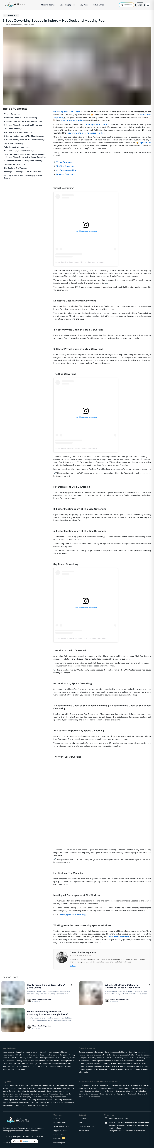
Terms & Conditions (86, 1126)
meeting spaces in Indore (72, 120)
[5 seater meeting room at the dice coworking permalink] (52, 527)
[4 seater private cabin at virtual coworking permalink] (52, 325)
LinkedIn (73, 966)
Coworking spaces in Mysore (114, 1066)
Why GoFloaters (59, 1122)
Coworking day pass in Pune (57, 1091)
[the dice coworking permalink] (52, 370)
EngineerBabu (144, 142)
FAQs (81, 1122)
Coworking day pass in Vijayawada (34, 1105)
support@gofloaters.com (118, 1118)
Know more (27, 1141)
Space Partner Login (61, 1126)
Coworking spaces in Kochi (112, 1063)
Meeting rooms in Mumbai (57, 1052)
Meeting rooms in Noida (35, 1055)
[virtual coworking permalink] (52, 184)
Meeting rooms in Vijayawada (14, 1069)
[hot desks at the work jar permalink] (52, 869)
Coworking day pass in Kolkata (14, 1100)
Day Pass (84, 5)
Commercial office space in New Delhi (113, 1088)
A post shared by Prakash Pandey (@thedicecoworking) (76, 448)
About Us (56, 1118)
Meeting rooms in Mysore (61, 1063)
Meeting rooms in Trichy (12, 1066)
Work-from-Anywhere (118, 936)
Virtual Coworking (64, 162)
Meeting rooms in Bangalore (13, 1052)
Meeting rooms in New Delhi (13, 1055)
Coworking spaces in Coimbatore (131, 1061)
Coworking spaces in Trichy (137, 1066)
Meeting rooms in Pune (29, 1058)
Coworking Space (67, 5)
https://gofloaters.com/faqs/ (73, 914)
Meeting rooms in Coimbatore (27, 1061)
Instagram (17, 1137)
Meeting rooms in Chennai (36, 1052)
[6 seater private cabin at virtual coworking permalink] (52, 345)
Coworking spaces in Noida (123, 1055)
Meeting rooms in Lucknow (60, 1066)
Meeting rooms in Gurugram (56, 1055)
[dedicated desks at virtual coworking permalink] (52, 296)
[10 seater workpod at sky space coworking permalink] (52, 726)
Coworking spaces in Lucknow (120, 1069)
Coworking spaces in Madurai (90, 1066)
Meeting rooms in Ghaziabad (50, 1058)
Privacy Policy (84, 1130)
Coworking (11, 15)
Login (140, 5)
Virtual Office (98, 5)
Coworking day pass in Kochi (55, 1097)
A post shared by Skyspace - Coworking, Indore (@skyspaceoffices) (80, 638)
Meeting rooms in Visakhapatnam (35, 1066)
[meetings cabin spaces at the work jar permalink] (52, 891)
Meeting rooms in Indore (49, 1061)
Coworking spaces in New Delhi (99, 1055)
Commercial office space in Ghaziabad (121, 1094)
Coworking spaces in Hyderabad (100, 1058)
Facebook (6, 1137)
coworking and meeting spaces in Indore (86, 133)
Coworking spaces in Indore (66, 111)
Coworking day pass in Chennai (42, 1085)
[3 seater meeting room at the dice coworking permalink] (52, 505)
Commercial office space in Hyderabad (131, 1091)
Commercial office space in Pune (91, 1094)
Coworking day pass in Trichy (21, 1102)
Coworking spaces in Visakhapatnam (93, 1069)
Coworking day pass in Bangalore (15, 1085)
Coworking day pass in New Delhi (23, 1088)
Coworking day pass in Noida (49, 1088)
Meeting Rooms (48, 5)
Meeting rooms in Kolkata (18, 1063)
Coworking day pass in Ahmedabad (44, 1094)
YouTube (39, 1137)
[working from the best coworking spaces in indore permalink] (52, 921)
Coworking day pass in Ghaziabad (16, 1094)
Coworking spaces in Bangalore (91, 1052)
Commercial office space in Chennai (124, 1085)
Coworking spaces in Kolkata (135, 1063)
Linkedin (26, 1137)
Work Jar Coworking (65, 174)
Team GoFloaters (9, 25)
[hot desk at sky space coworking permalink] (52, 679)
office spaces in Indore (96, 124)
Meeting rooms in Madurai (40, 1063)
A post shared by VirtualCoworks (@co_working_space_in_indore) (79, 262)
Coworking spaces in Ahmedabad (104, 1061)
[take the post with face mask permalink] (52, 646)
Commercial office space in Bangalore (93, 1085)
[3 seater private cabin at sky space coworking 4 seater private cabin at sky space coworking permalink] (52, 701)
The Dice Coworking (65, 166)
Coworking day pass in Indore (31, 1097)
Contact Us (83, 1118)
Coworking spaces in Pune (125, 1058)
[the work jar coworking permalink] (52, 752)
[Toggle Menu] (148, 5)
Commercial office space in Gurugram (99, 1091)
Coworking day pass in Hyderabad (31, 1091)
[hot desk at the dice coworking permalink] (52, 483)
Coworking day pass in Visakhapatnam (49, 1102)
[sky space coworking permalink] (52, 560)
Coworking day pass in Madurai (40, 1100)
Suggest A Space (59, 1130)
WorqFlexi (59, 1139)
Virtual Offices (58, 1134)
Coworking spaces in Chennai (116, 1052)
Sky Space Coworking (66, 170)
